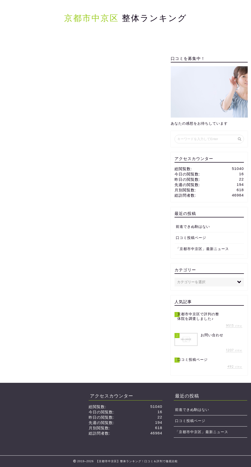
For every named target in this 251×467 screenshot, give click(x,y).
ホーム (56, 43)
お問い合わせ (190, 43)
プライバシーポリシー (151, 43)
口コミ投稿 (81, 43)
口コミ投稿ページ (191, 238)
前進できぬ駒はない (193, 227)
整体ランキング (125, 18)
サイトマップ (112, 43)
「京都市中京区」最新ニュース (202, 249)
